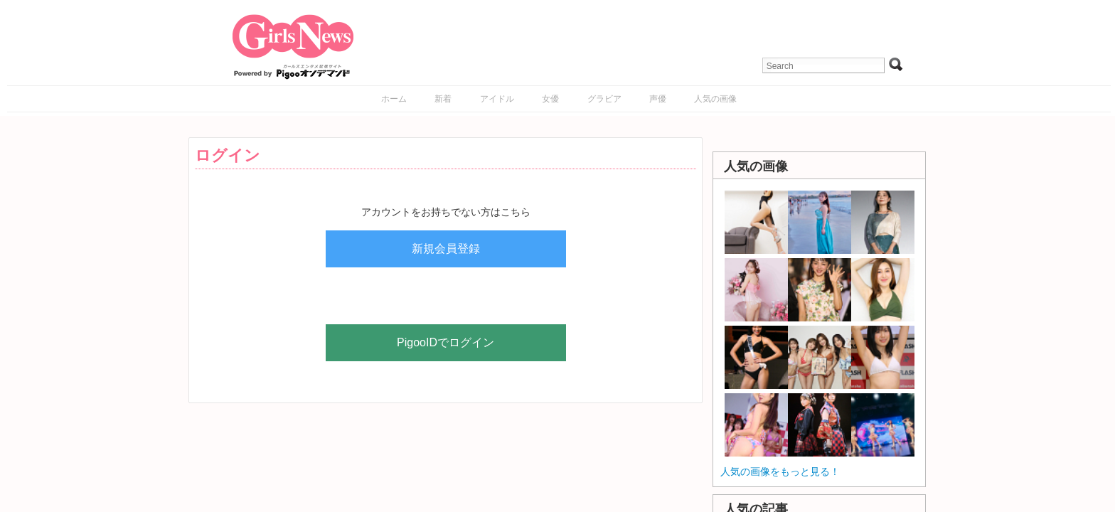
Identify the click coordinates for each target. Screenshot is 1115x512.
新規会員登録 (446, 248)
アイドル (497, 99)
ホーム (394, 99)
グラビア (604, 99)
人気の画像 (715, 99)
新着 (443, 99)
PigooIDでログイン (445, 342)
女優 (550, 99)
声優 (657, 99)
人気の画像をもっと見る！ (780, 471)
